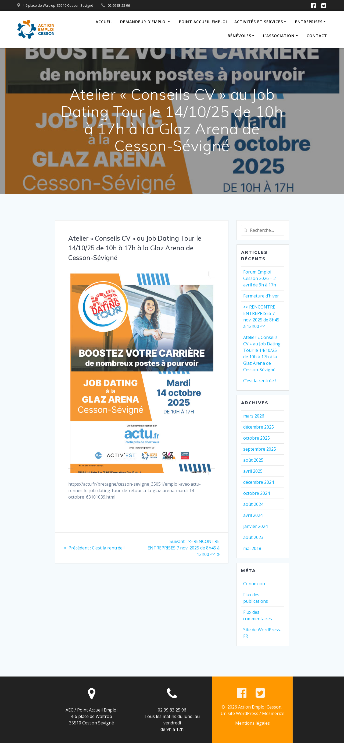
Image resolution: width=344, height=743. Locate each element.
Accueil (104, 21)
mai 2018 (252, 548)
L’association (279, 35)
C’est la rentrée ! (259, 381)
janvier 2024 (255, 526)
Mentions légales (252, 723)
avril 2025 (253, 471)
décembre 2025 (258, 427)
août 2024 (253, 504)
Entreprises (308, 21)
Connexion (254, 584)
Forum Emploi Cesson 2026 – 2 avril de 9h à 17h (259, 278)
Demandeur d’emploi (143, 21)
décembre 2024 (258, 482)
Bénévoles (239, 35)
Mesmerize (273, 713)
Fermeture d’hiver (261, 296)
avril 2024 (253, 515)
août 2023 (253, 537)
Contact (317, 35)
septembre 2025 (259, 449)
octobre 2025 (256, 438)
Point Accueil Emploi (203, 21)
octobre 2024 (256, 493)
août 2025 (253, 460)
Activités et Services (258, 21)
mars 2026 (253, 416)
